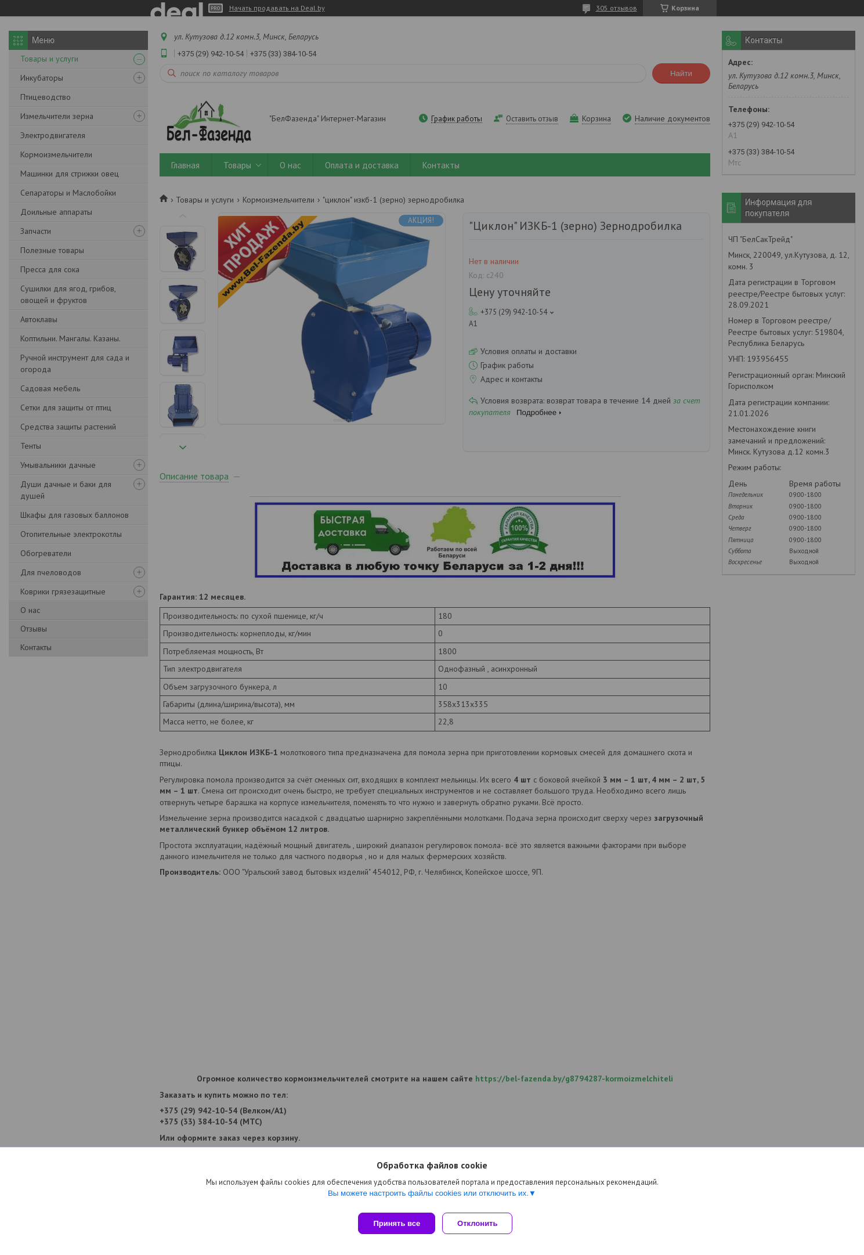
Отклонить (482, 1223)
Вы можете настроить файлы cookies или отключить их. (428, 1197)
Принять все (396, 1223)
